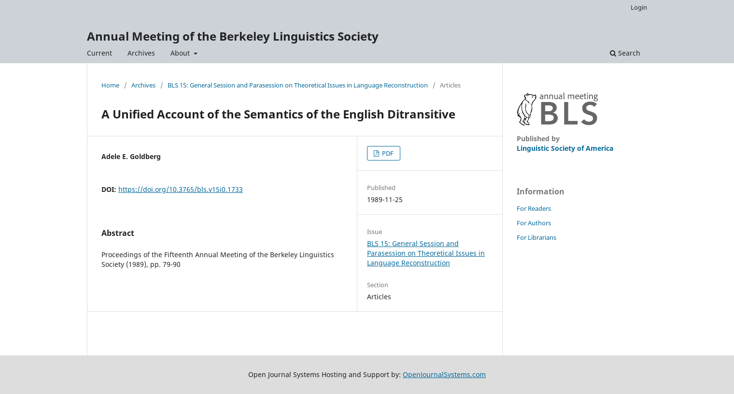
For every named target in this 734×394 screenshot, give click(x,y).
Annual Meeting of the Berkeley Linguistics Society (233, 36)
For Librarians (536, 237)
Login (639, 7)
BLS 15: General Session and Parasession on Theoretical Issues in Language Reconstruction (298, 85)
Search (625, 53)
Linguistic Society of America (565, 148)
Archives (141, 53)
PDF (387, 153)
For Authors (534, 223)
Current (99, 53)
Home (110, 85)
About (181, 53)
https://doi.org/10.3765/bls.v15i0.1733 (180, 189)
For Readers (534, 208)
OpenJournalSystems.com (444, 374)
